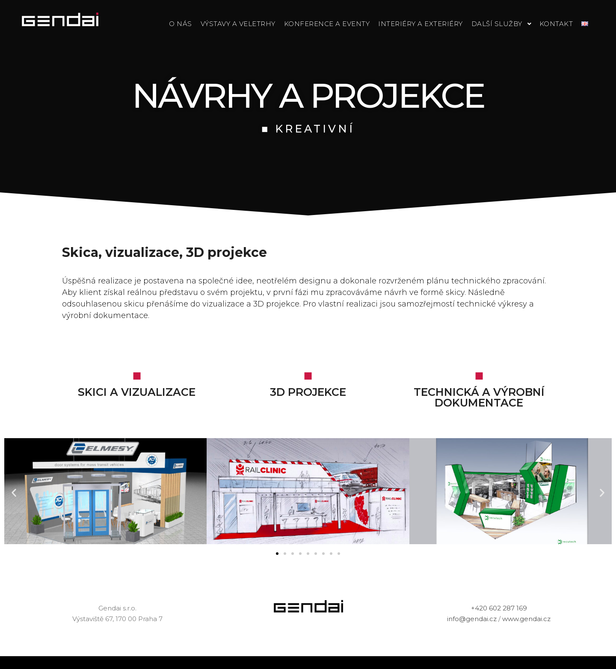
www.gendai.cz (526, 619)
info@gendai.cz (472, 619)
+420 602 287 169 (499, 608)
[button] (277, 553)
